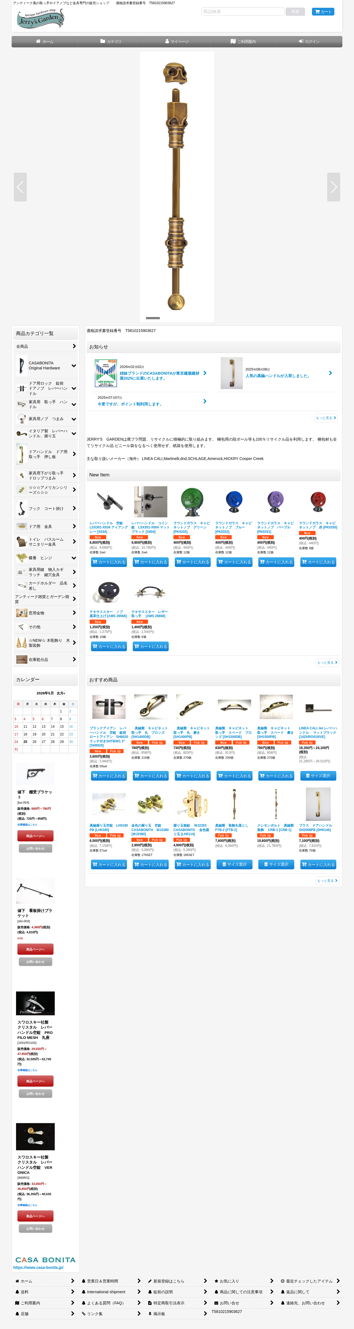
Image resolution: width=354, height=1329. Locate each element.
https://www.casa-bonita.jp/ (38, 1267)
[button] (20, 187)
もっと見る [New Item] (327, 662)
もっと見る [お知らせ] (326, 418)
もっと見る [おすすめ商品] (327, 881)
